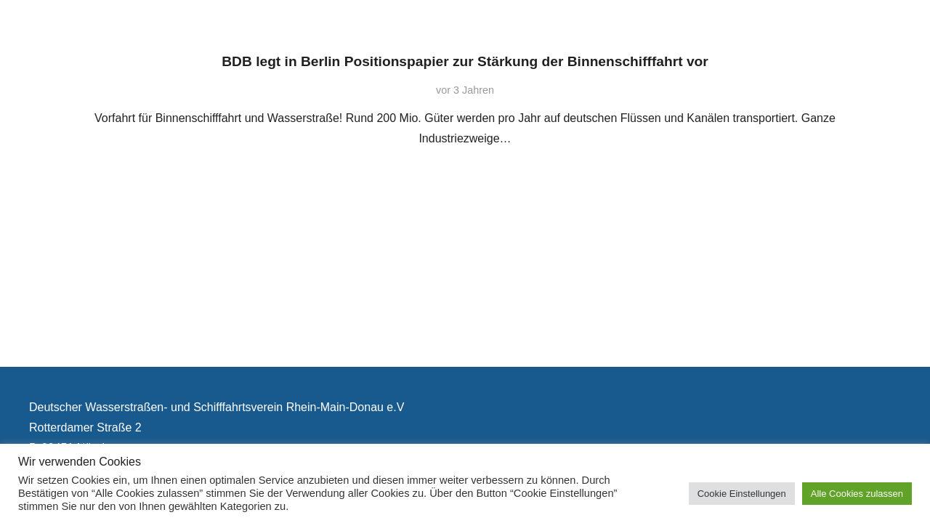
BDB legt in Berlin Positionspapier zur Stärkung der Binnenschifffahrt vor (465, 61)
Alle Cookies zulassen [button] (857, 493)
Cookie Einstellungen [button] (742, 493)
